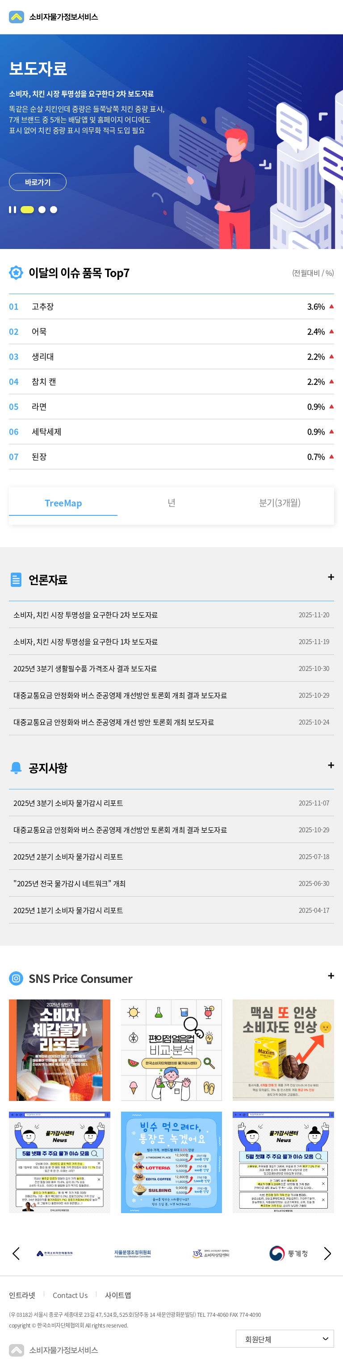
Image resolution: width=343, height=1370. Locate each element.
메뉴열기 (328, 17)
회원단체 (258, 1339)
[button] (27, 209)
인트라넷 (22, 1295)
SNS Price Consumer (80, 978)
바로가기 (37, 182)
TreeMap (63, 502)
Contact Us (70, 1295)
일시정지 (12, 209)
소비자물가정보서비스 (53, 17)
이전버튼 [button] (15, 1253)
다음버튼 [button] (327, 1253)
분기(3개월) (280, 502)
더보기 (331, 577)
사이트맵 (118, 1295)
